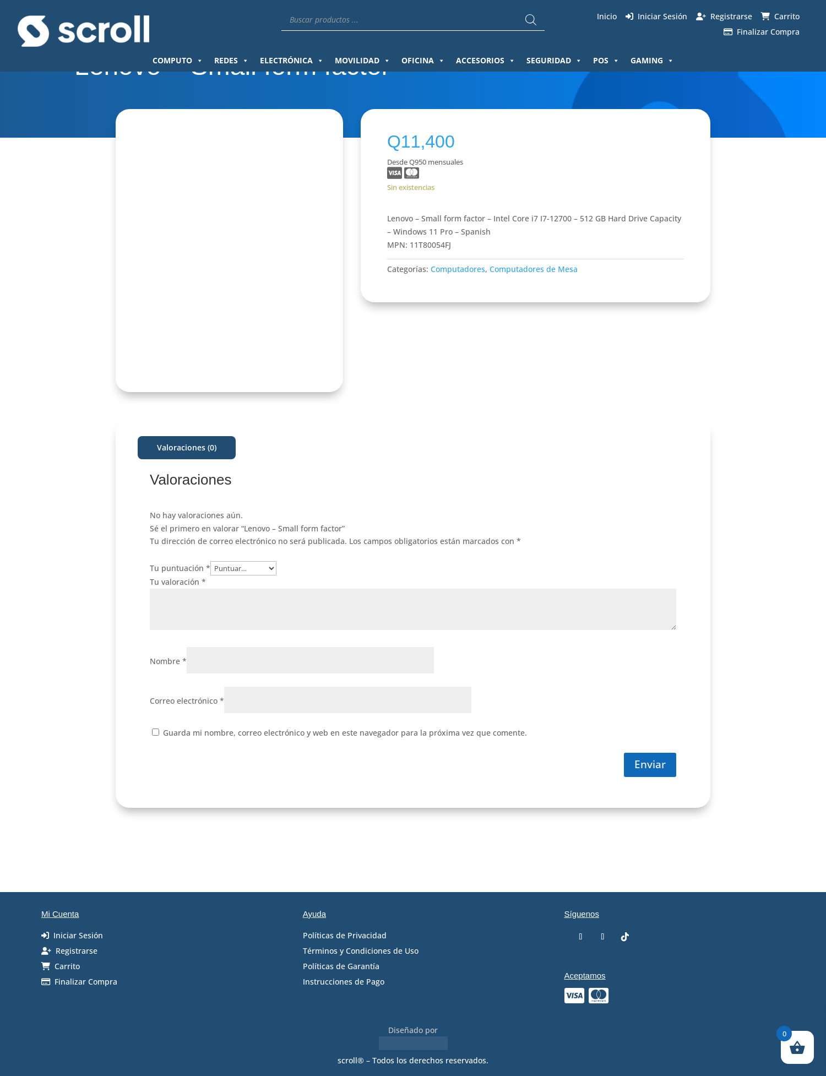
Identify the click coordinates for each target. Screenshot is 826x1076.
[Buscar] (531, 20)
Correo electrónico (187, 700)
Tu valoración (178, 582)
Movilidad (362, 61)
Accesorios (485, 61)
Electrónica (292, 61)
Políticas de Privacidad (345, 935)
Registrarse (731, 16)
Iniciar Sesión (662, 16)
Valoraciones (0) (186, 447)
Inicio (607, 16)
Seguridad (554, 61)
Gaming (652, 61)
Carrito (787, 16)
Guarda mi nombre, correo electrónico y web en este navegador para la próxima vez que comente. (345, 732)
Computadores (458, 269)
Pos (606, 61)
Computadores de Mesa (534, 269)
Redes (231, 61)
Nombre (168, 661)
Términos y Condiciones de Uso (361, 950)
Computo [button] (178, 61)
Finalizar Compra (768, 31)
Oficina (423, 61)
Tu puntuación (180, 568)
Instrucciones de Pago (343, 981)
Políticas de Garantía (341, 966)
